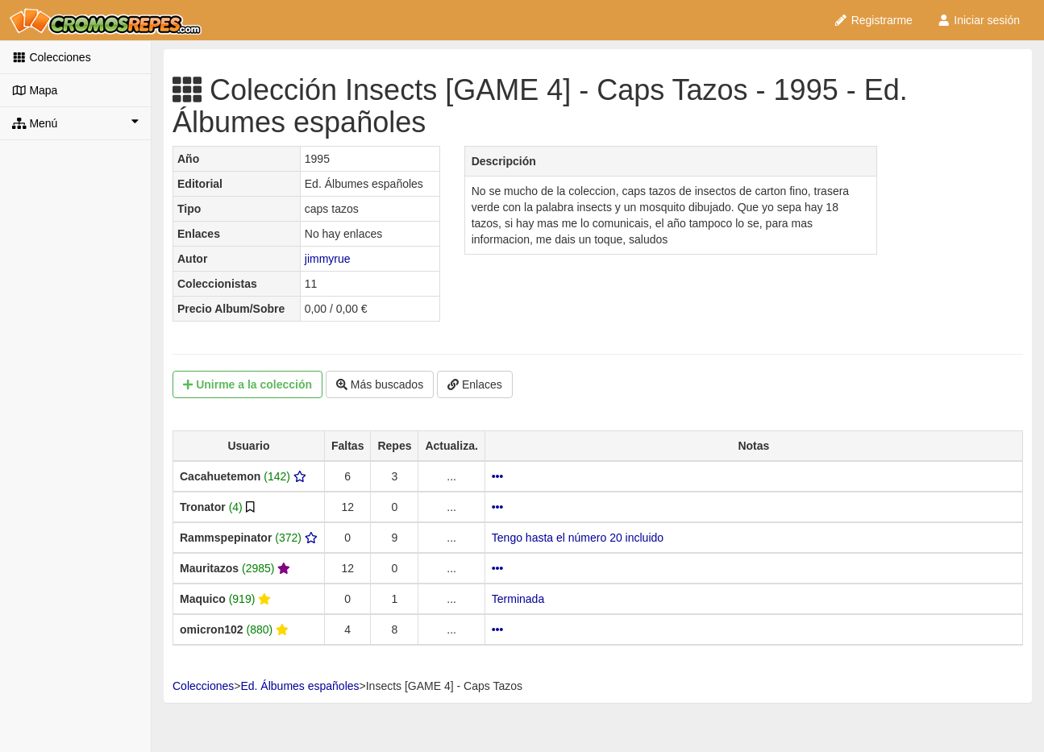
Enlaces (474, 384)
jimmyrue (328, 258)
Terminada (518, 598)
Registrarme (873, 20)
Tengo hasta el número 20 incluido (577, 537)
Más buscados (379, 384)
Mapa (34, 90)
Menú (75, 122)
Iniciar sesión (978, 20)
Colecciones (51, 57)
